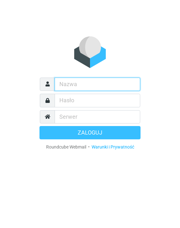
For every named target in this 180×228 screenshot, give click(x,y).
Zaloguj (90, 133)
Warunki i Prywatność (113, 146)
